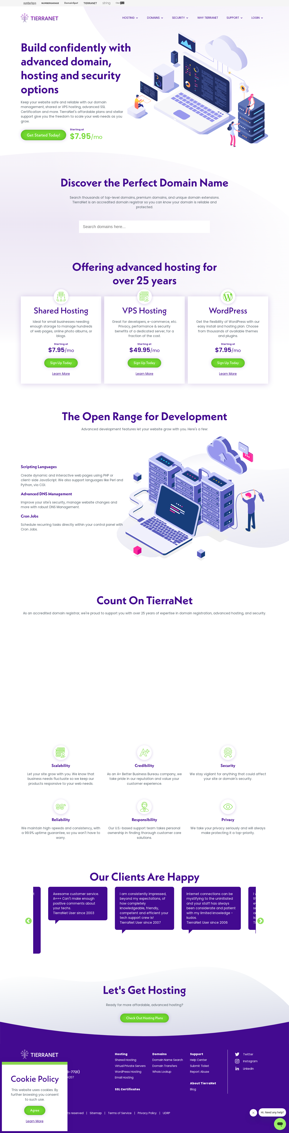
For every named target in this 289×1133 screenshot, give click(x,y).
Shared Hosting (125, 1060)
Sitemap (96, 1113)
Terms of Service (120, 1113)
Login (258, 18)
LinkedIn (248, 1069)
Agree (34, 1110)
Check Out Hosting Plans (144, 1018)
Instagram (250, 1061)
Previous (28, 921)
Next (260, 921)
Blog (193, 1089)
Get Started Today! (43, 135)
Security (180, 18)
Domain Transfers (164, 1066)
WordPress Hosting (128, 1072)
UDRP (166, 1113)
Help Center (198, 1060)
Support (235, 18)
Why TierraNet (207, 18)
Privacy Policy (147, 1113)
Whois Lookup (161, 1072)
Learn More (61, 373)
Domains (155, 18)
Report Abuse (199, 1072)
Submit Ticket (199, 1066)
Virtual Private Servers (130, 1066)
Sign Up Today (61, 363)
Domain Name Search (167, 1060)
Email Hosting (124, 1077)
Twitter (248, 1054)
